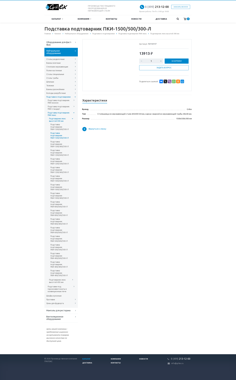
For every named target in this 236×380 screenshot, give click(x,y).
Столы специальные (55, 74)
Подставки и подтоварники (58, 97)
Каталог (57, 19)
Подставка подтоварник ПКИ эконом (58, 101)
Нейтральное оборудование (53, 52)
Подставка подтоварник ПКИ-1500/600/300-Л (59, 127)
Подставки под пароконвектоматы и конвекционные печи (57, 289)
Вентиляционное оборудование (54, 317)
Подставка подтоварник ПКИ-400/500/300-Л (59, 273)
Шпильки (50, 82)
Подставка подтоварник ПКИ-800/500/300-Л (59, 212)
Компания (84, 19)
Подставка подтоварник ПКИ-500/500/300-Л (59, 247)
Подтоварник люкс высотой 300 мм (57, 120)
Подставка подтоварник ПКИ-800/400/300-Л (59, 221)
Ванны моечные (53, 63)
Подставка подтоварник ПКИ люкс (58, 114)
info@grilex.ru (177, 363)
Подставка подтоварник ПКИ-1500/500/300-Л (59, 135)
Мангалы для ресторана (58, 310)
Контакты (111, 19)
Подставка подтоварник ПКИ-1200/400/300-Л (59, 169)
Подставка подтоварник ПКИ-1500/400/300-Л (59, 144)
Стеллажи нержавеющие (57, 67)
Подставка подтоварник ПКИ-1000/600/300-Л (59, 178)
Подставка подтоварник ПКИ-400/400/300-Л (59, 264)
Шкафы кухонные (54, 296)
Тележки (50, 86)
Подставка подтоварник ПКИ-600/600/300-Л (59, 230)
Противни (50, 300)
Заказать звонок (181, 7)
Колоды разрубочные (56, 93)
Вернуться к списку (94, 129)
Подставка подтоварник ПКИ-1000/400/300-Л (59, 195)
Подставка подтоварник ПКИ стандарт (58, 108)
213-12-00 (157, 6)
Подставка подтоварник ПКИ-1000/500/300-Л (59, 187)
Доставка (161, 19)
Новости (136, 19)
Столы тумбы (52, 78)
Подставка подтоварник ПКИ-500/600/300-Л (59, 238)
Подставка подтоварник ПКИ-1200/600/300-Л (59, 152)
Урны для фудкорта (55, 303)
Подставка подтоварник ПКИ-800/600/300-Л (59, 204)
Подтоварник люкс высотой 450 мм (57, 281)
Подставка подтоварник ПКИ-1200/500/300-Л (59, 161)
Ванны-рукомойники (55, 89)
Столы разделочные (55, 59)
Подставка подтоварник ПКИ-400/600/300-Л (59, 255)
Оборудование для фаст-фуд (59, 43)
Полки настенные (54, 70)
